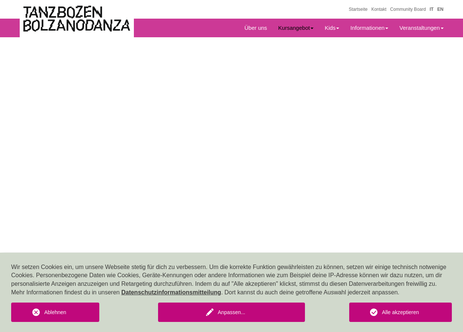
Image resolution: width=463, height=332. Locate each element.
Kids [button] (332, 28)
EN (440, 9)
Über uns (255, 28)
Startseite (358, 9)
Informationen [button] (369, 28)
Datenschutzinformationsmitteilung (171, 292)
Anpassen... (231, 312)
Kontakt (378, 9)
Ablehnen (55, 312)
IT (432, 9)
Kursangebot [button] (296, 28)
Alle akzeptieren (400, 312)
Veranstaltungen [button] (421, 28)
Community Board (408, 9)
